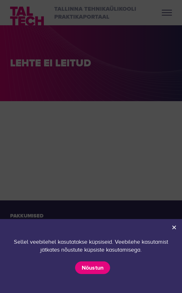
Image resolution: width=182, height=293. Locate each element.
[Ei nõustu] (174, 227)
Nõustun (93, 268)
